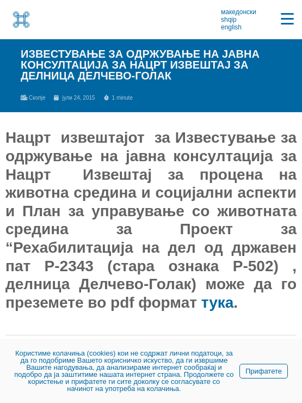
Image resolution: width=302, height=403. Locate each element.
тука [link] (217, 302)
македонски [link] (238, 12)
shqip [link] (229, 19)
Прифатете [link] (263, 371)
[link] (21, 19)
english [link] (231, 27)
